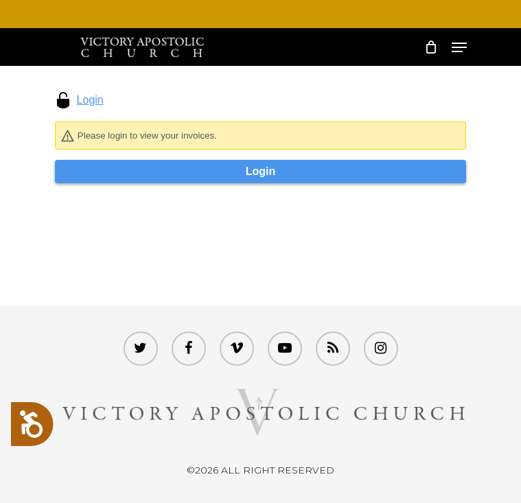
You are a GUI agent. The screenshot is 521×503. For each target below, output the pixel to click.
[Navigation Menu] (459, 47)
